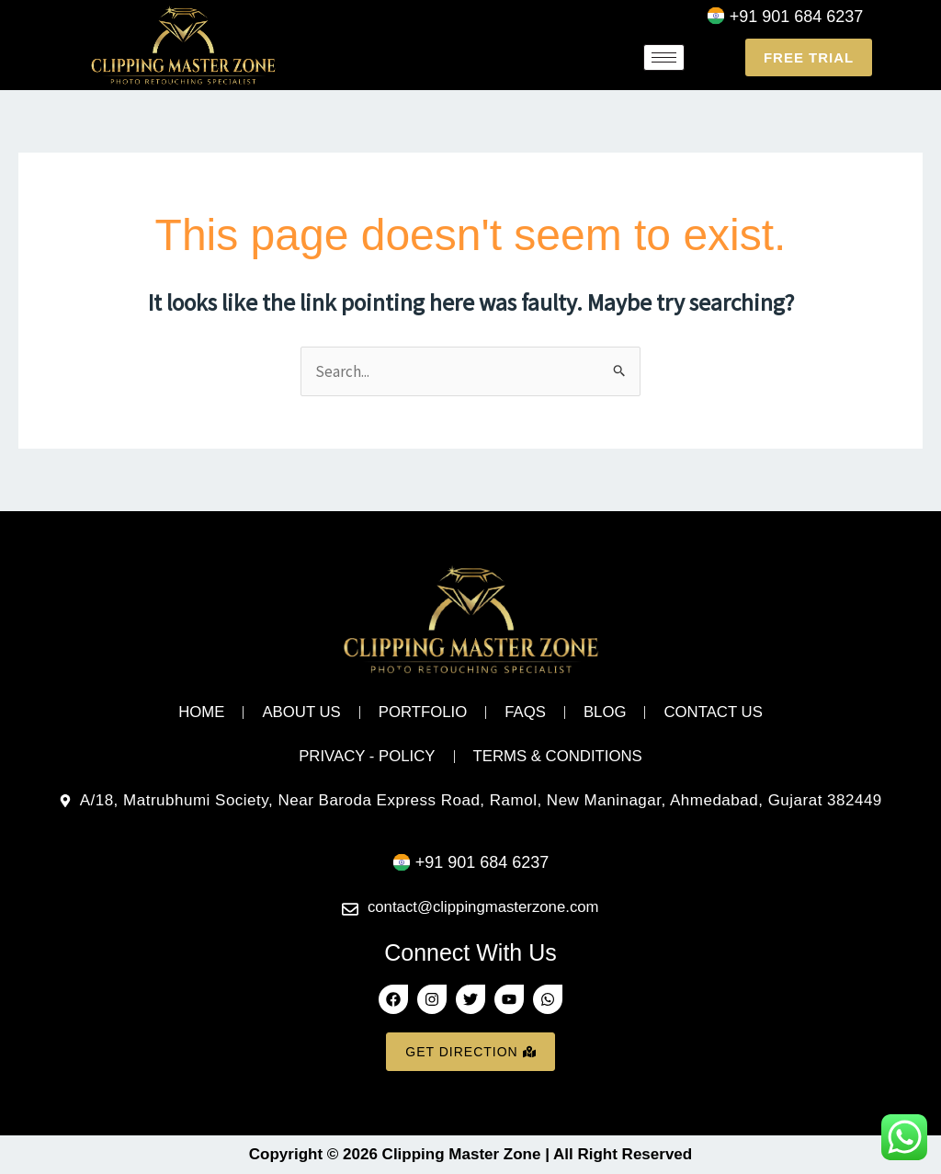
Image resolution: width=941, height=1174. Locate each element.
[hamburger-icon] (664, 57)
